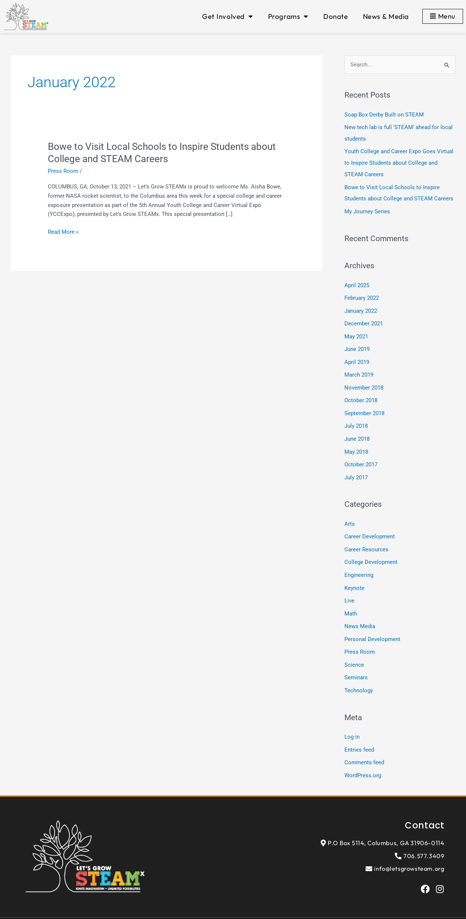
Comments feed (364, 750)
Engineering (358, 567)
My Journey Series (367, 209)
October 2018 (360, 395)
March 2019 (358, 370)
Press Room (63, 171)
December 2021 (363, 320)
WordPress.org (362, 763)
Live (349, 591)
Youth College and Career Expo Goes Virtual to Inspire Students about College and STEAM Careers (398, 161)
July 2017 (356, 470)
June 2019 (357, 345)
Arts (349, 516)
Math (350, 604)
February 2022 (361, 295)
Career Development (369, 529)
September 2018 (364, 407)
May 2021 (356, 332)
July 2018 (356, 420)
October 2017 (360, 457)
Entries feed (359, 738)
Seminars (356, 667)
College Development (370, 554)
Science (354, 654)
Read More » (63, 232)
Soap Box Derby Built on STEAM (384, 114)
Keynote (354, 579)
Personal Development (372, 629)
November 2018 (363, 383)
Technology (358, 679)
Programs (288, 16)
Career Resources (366, 541)
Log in (352, 725)
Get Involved (227, 16)
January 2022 (360, 307)
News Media (359, 617)
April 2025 (356, 282)
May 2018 (356, 445)
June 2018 (357, 433)
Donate (335, 16)
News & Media (386, 16)
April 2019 (356, 357)
